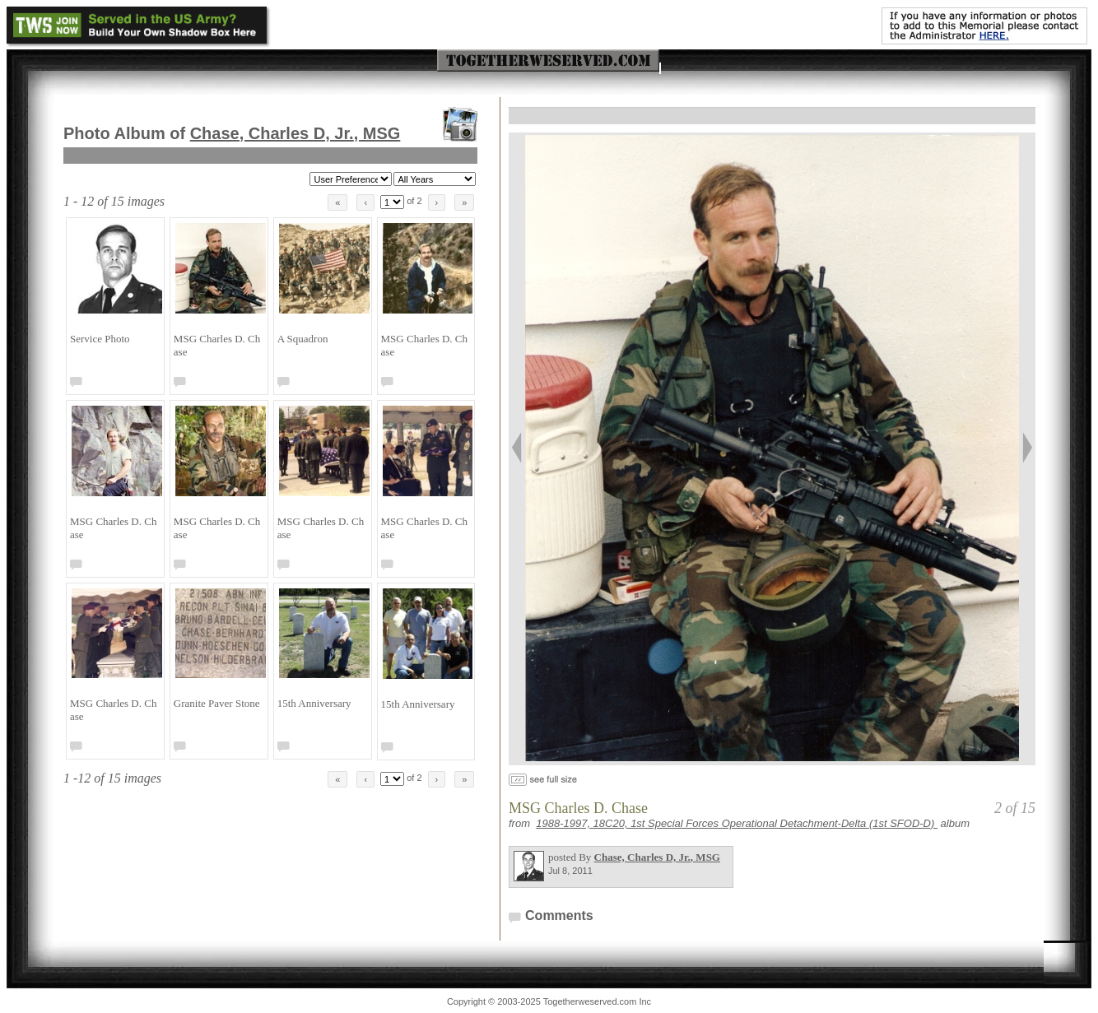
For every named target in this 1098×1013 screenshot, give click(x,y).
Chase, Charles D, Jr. (295, 133)
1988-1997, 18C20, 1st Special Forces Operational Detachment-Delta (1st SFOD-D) (736, 823)
